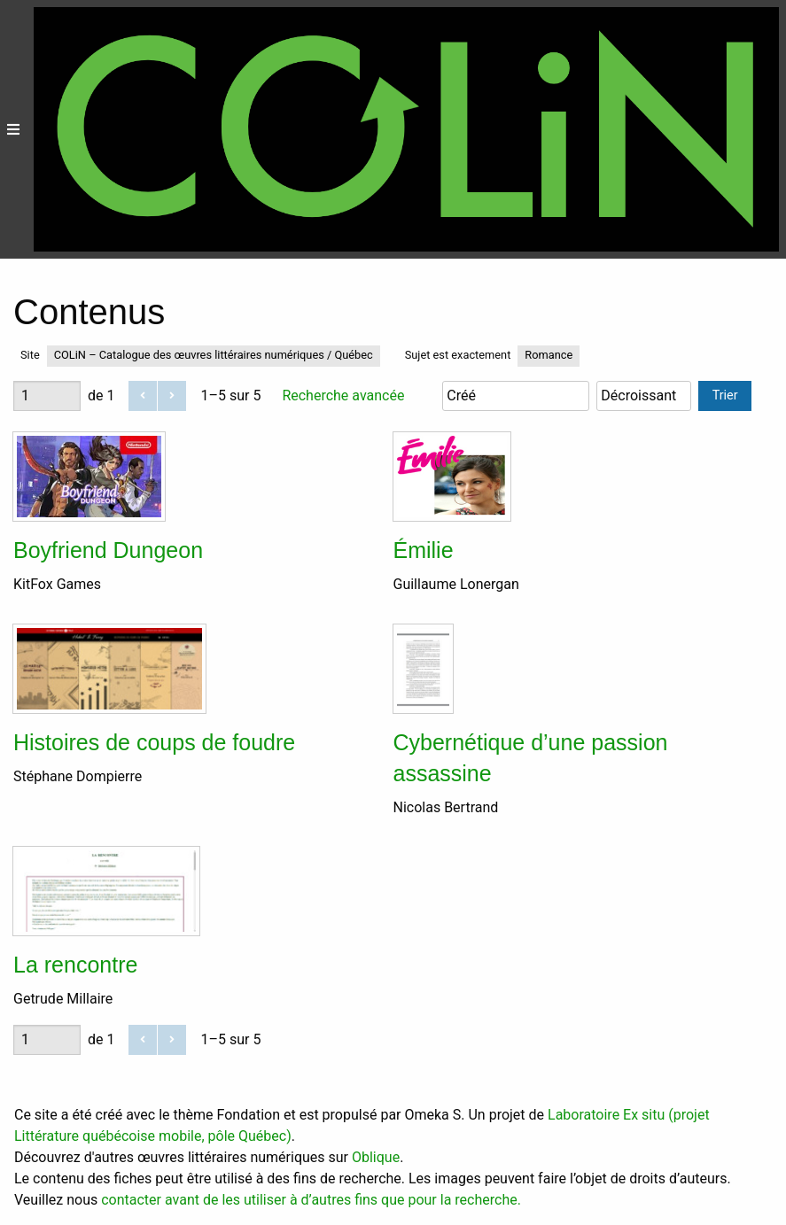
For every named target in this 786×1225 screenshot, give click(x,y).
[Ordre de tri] (643, 396)
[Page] (47, 396)
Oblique (376, 1157)
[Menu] (13, 129)
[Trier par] (515, 396)
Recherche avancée (343, 395)
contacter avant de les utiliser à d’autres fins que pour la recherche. (311, 1199)
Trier (725, 395)
